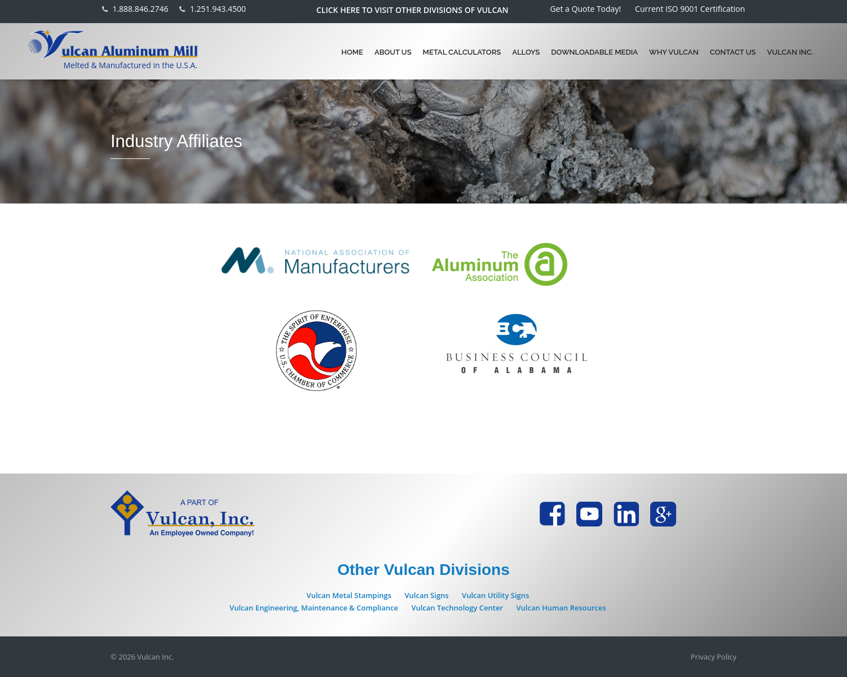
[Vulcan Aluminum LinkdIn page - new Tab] (626, 514)
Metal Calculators (462, 52)
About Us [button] (393, 52)
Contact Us (733, 52)
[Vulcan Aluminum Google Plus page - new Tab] (663, 514)
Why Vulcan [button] (674, 52)
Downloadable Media (594, 52)
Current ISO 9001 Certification (690, 8)
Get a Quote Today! (585, 8)
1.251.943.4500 (218, 9)
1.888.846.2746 (140, 9)
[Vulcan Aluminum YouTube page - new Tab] (589, 514)
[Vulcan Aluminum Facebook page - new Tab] (552, 514)
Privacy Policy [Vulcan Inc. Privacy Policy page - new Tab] (713, 657)
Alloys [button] (526, 52)
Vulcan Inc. (790, 52)
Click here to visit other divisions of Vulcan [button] (412, 10)
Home (352, 52)
